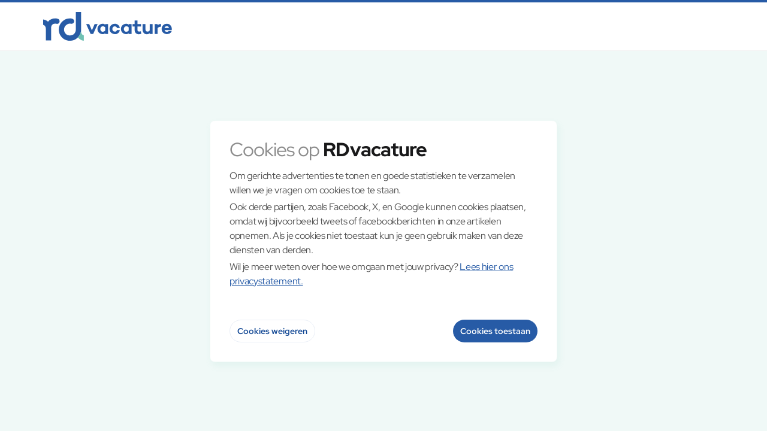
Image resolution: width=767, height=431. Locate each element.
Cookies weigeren (272, 331)
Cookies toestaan (495, 331)
